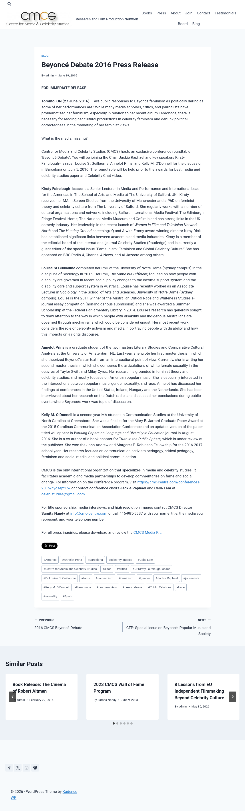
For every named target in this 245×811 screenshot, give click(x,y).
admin (50, 75)
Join (189, 13)
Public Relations (159, 587)
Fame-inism (104, 578)
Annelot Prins (72, 559)
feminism (126, 578)
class (106, 569)
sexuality (50, 596)
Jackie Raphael (167, 578)
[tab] (114, 723)
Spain (67, 596)
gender (144, 578)
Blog (196, 23)
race (181, 587)
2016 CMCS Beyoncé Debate (76, 623)
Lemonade (83, 587)
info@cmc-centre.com (89, 513)
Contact (203, 13)
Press (161, 13)
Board (183, 23)
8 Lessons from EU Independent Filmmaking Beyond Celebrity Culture (199, 691)
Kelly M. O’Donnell (57, 587)
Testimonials (225, 13)
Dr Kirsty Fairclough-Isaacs (151, 569)
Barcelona (95, 559)
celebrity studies (120, 559)
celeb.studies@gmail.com (63, 494)
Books (146, 13)
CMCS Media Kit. (147, 532)
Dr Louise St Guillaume (60, 578)
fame (85, 578)
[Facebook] (9, 768)
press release (132, 587)
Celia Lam (145, 559)
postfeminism (107, 587)
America (50, 559)
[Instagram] (26, 768)
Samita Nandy (107, 700)
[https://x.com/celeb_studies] (18, 768)
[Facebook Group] (35, 768)
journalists (191, 578)
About (176, 13)
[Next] (232, 697)
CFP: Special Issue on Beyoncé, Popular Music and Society (168, 626)
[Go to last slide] (12, 697)
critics (122, 569)
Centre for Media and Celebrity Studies (70, 569)
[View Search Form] (9, 4)
